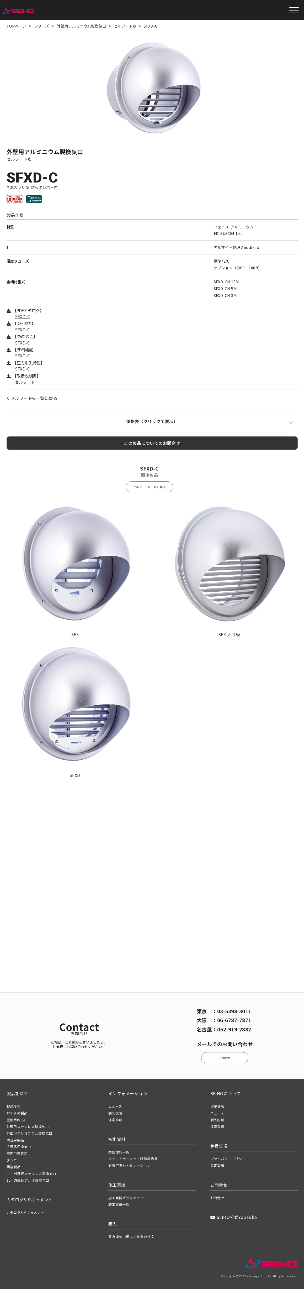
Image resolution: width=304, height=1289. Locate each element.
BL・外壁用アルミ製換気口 (28, 1180)
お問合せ (225, 1058)
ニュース (115, 1106)
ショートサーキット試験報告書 (133, 1158)
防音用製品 (15, 1139)
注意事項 (115, 1119)
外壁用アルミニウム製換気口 (81, 26)
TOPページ (16, 26)
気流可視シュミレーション (129, 1165)
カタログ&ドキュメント (25, 1212)
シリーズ (41, 26)
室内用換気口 (17, 1153)
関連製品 (14, 1166)
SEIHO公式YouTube (233, 1217)
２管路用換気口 (19, 1146)
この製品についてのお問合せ (152, 443)
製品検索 (14, 1106)
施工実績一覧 (119, 1204)
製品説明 (115, 1112)
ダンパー (14, 1159)
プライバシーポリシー (228, 1158)
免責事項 (217, 1165)
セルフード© (125, 26)
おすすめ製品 (17, 1112)
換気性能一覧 (119, 1152)
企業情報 (217, 1106)
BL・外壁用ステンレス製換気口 (31, 1173)
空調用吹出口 (17, 1119)
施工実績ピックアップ (126, 1197)
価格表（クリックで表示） (152, 421)
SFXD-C (22, 316)
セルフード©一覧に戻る (32, 398)
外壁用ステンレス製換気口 (28, 1126)
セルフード (25, 382)
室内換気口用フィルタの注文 (131, 1236)
